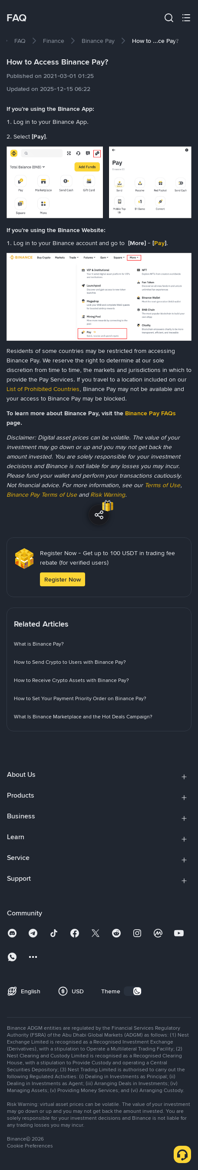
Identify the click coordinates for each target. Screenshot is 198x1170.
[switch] (133, 991)
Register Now (62, 579)
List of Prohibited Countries (43, 389)
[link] (20, 40)
